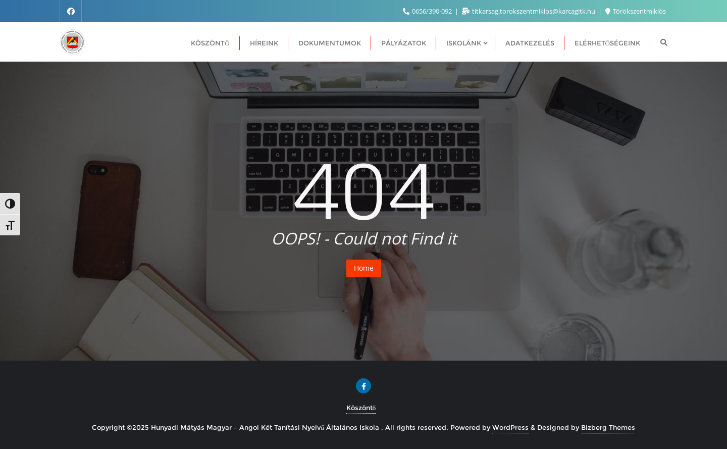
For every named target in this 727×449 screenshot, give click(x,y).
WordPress (510, 427)
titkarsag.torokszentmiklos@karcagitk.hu (529, 11)
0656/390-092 (428, 11)
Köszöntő (361, 408)
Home (364, 268)
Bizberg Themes (608, 427)
